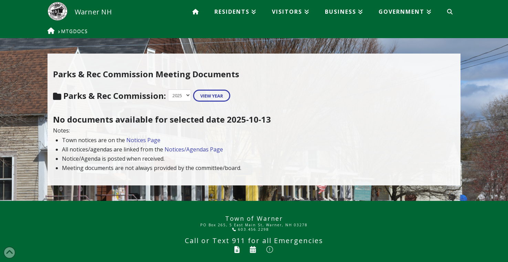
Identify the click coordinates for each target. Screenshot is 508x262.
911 (238, 240)
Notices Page (143, 140)
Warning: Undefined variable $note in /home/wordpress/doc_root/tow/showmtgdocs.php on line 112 (179, 95)
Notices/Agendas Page (194, 149)
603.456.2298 (250, 229)
